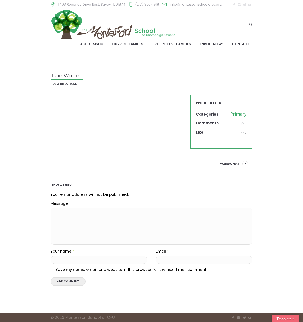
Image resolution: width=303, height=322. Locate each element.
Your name (62, 251)
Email (162, 251)
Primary (238, 114)
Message (59, 203)
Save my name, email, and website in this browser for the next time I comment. (131, 269)
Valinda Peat (229, 163)
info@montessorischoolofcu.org (196, 4)
